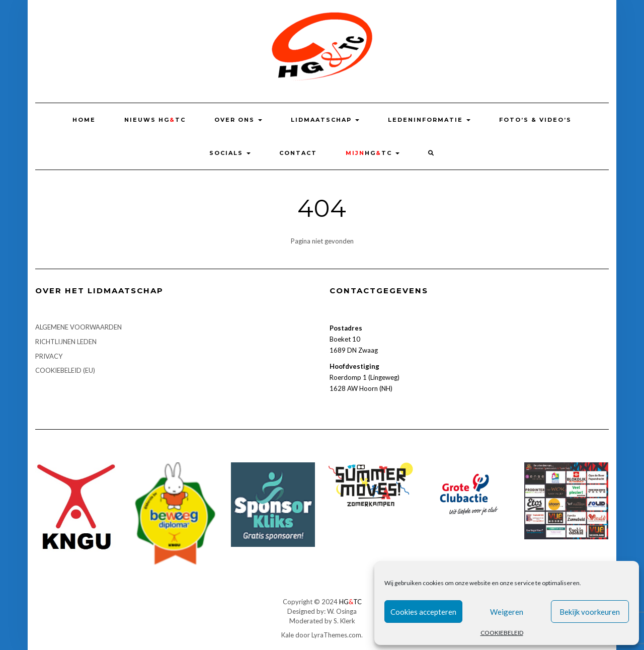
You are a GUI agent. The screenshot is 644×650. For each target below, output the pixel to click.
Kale (287, 635)
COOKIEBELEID (501, 632)
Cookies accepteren (423, 611)
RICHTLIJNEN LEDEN (66, 342)
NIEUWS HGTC (155, 119)
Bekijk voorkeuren (589, 611)
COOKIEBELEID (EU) (65, 370)
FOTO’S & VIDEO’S (535, 119)
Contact (298, 152)
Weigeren (506, 611)
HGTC (372, 152)
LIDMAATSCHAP (325, 119)
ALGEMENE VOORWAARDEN (78, 327)
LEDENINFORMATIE (429, 119)
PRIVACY (48, 356)
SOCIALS (230, 152)
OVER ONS (238, 119)
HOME (84, 119)
